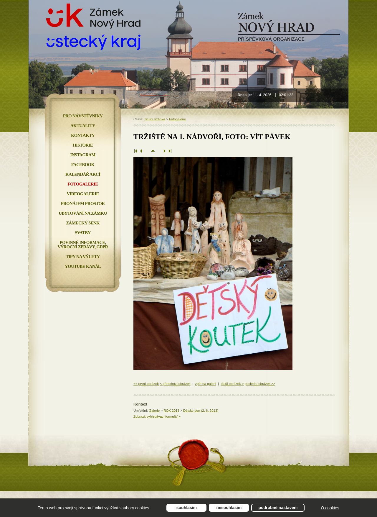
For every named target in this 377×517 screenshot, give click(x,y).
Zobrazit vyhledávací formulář (157, 416)
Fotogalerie (177, 119)
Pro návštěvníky (83, 116)
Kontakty (83, 135)
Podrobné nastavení (277, 507)
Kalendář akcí (82, 174)
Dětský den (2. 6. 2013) (200, 410)
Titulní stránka (154, 119)
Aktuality (82, 125)
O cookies (330, 507)
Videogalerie (83, 193)
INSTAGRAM (82, 154)
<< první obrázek (146, 383)
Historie (83, 145)
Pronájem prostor (83, 203)
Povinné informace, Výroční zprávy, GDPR (82, 244)
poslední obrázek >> (260, 383)
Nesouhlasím (229, 507)
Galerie (154, 410)
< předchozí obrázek (175, 383)
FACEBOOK (83, 164)
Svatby (82, 232)
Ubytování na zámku (83, 213)
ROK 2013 (171, 410)
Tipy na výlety (83, 256)
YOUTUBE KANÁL (83, 266)
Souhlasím (186, 507)
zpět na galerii (205, 383)
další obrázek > (232, 383)
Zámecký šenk (83, 223)
